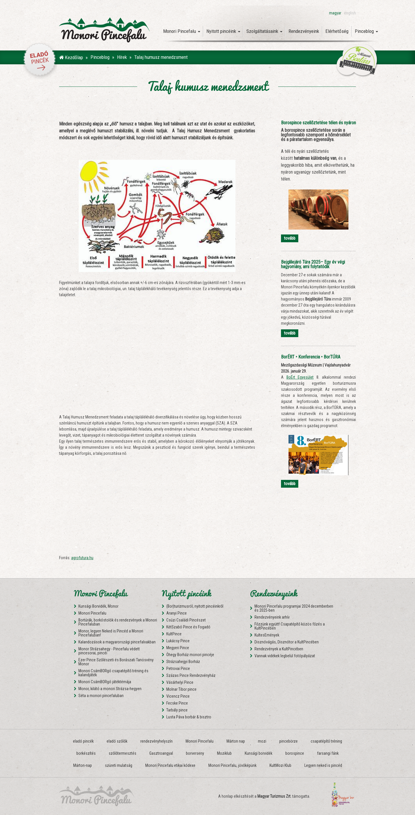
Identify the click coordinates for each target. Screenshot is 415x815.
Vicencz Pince (178, 696)
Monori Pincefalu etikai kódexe (170, 765)
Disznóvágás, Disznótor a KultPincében (286, 642)
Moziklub (224, 753)
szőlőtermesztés (122, 753)
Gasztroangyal (161, 753)
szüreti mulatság (118, 765)
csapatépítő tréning (326, 741)
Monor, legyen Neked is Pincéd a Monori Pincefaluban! (110, 633)
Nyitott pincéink (223, 31)
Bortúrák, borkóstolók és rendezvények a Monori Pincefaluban (117, 622)
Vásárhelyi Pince (179, 682)
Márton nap (236, 741)
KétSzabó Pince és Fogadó (188, 627)
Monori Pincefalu (181, 31)
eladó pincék (83, 741)
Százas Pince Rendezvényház (191, 675)
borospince (294, 753)
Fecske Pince (177, 703)
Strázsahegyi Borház (183, 661)
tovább (289, 238)
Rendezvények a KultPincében (278, 649)
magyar (335, 13)
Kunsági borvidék (258, 753)
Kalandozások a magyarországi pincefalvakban (117, 642)
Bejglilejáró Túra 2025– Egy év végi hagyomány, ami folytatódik (313, 264)
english (350, 13)
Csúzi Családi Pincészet (186, 620)
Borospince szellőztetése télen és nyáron (318, 122)
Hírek (122, 57)
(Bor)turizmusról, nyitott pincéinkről (194, 606)
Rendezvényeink (303, 31)
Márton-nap (82, 765)
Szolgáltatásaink (264, 31)
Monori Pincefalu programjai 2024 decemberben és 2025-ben (293, 608)
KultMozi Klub (280, 765)
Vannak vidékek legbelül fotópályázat (284, 655)
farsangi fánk (328, 753)
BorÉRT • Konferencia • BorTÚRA (310, 357)
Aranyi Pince (176, 613)
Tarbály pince (177, 710)
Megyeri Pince (177, 647)
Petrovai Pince (178, 668)
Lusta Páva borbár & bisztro (188, 717)
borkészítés (86, 753)
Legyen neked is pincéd (323, 765)
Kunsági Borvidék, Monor (98, 606)
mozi (262, 741)
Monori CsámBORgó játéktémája (104, 681)
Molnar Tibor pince (181, 689)
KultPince (174, 634)
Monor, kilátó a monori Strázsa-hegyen (110, 688)
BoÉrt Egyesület (300, 377)
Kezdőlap (71, 57)
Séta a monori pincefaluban (101, 695)
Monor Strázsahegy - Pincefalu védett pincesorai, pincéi (109, 651)
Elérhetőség (336, 31)
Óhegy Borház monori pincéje (190, 654)
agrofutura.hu (82, 557)
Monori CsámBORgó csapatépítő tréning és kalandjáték (113, 672)
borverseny (195, 753)
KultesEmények (266, 635)
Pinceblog (366, 31)
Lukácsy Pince (178, 641)
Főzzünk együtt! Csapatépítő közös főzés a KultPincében (289, 626)
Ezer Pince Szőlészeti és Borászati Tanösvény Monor (116, 662)
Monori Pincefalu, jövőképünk (232, 765)
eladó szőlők (117, 741)
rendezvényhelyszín (156, 741)
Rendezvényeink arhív (272, 617)
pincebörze (288, 741)
